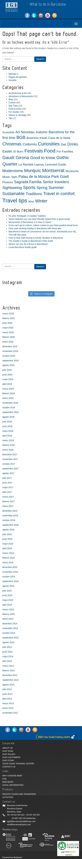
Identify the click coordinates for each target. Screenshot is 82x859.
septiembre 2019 (10, 360)
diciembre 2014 (9, 623)
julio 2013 (7, 689)
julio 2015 (7, 590)
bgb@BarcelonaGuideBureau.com (21, 821)
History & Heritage (17, 115)
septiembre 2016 (10, 525)
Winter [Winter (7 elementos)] (41, 201)
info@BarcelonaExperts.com (19, 824)
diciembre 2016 (9, 511)
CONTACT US (8, 767)
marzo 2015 (8, 609)
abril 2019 (7, 384)
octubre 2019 (8, 356)
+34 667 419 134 (18, 818)
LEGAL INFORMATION (12, 785)
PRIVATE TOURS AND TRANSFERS (19, 794)
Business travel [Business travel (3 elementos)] (37, 137)
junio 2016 (7, 539)
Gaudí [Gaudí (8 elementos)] (8, 157)
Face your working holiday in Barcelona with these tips (35, 228)
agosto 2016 (8, 529)
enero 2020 (7, 342)
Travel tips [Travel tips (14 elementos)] (14, 201)
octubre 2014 (8, 633)
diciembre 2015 (9, 567)
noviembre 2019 (10, 351)
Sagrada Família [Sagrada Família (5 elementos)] (27, 182)
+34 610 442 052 (17, 815)
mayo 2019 (7, 379)
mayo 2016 (7, 543)
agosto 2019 (8, 365)
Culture (12, 102)
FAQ (4, 779)
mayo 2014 (7, 656)
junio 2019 (7, 374)
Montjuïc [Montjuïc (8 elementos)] (32, 170)
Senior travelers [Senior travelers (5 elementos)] (56, 182)
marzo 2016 (8, 553)
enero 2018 (7, 450)
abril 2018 (7, 435)
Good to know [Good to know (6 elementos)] (42, 157)
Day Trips (13, 105)
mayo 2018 (7, 431)
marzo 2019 (8, 388)
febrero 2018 (8, 445)
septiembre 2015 (10, 581)
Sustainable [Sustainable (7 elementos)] (13, 193)
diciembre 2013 (9, 675)
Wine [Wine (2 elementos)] (31, 201)
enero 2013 (7, 708)
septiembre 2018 (10, 412)
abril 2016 (7, 548)
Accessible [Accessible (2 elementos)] (8, 132)
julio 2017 (7, 478)
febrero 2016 (8, 558)
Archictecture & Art (18, 93)
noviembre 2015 (10, 572)
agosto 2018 (8, 417)
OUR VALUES (8, 754)
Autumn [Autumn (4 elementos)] (41, 132)
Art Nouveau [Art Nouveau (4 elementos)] (24, 132)
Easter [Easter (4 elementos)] (7, 151)
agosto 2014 (8, 642)
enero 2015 (7, 619)
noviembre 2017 (10, 459)
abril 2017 (7, 492)
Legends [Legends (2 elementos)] (39, 164)
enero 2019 (7, 398)
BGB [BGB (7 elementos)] (20, 137)
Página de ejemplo (18, 77)
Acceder (13, 80)
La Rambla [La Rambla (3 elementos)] (26, 164)
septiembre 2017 (10, 468)
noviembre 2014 (10, 628)
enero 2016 (7, 562)
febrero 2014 (8, 670)
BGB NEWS (7, 782)
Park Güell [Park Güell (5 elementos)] (60, 176)
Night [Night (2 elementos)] (14, 177)
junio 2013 (7, 694)
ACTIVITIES (7, 797)
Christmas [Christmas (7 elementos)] (11, 144)
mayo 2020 (7, 327)
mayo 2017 (7, 487)
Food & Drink (15, 109)
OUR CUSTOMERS (11, 757)
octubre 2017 (8, 464)
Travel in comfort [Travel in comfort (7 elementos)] (59, 193)
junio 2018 (7, 426)
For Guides (14, 112)
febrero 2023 (8, 318)
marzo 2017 (8, 496)
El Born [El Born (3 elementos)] (18, 151)
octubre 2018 (8, 407)
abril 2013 (7, 698)
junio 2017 (7, 482)
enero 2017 (7, 506)
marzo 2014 (8, 666)
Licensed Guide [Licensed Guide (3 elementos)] (55, 164)
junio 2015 (7, 595)
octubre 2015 (8, 576)
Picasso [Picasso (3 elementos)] (7, 182)
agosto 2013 (8, 684)
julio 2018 (7, 421)
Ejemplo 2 (13, 74)
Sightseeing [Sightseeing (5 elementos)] (12, 188)
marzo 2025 (8, 313)
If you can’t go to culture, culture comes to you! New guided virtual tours (43, 225)
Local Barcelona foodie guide (23, 247)
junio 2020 (7, 323)
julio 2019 (7, 370)
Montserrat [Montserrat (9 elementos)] (53, 170)
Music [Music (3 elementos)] (6, 176)
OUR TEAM (7, 751)
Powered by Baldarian (12, 857)
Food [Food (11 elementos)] (49, 151)
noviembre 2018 (10, 403)
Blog (11, 99)
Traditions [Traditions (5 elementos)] (34, 194)
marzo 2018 (8, 440)
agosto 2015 (8, 586)
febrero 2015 (8, 614)
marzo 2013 (8, 703)
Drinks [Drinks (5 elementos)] (72, 144)
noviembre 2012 (10, 713)
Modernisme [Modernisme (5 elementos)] (12, 171)
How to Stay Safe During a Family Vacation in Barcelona (36, 238)
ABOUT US (7, 748)
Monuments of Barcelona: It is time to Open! (30, 222)
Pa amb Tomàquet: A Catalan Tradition (27, 216)
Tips (11, 118)
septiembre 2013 (10, 680)
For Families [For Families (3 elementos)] (65, 151)
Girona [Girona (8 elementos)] (22, 157)
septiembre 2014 (10, 637)
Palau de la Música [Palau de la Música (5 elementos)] (34, 176)
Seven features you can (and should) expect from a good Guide (39, 219)
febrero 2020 (8, 337)
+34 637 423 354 (33, 815)
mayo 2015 (7, 600)
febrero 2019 (8, 393)
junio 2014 (7, 651)
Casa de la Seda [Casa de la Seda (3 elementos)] (59, 137)
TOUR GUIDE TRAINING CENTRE (18, 763)
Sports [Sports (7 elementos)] (29, 187)
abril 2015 (7, 605)
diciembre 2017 (9, 454)
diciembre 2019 (9, 346)
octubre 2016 (8, 520)
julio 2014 (7, 647)
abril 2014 (7, 661)
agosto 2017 (8, 473)
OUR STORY (8, 760)
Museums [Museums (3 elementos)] (72, 171)
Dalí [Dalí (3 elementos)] (63, 144)
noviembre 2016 (10, 515)
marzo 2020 (8, 332)
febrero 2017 (8, 501)
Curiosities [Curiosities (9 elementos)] (49, 143)
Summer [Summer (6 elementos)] (56, 187)
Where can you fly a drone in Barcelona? (28, 244)
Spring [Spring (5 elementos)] (42, 188)
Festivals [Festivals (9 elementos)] (33, 150)
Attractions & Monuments (21, 96)
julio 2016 (7, 534)
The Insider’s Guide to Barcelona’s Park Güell (31, 241)
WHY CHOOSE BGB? (12, 775)
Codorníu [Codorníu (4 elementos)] (30, 144)
